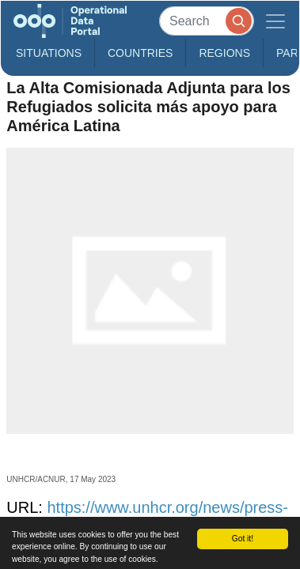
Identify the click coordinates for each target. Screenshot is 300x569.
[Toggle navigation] (275, 21)
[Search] (206, 21)
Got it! (242, 538)
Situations (49, 53)
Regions (224, 53)
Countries (140, 53)
